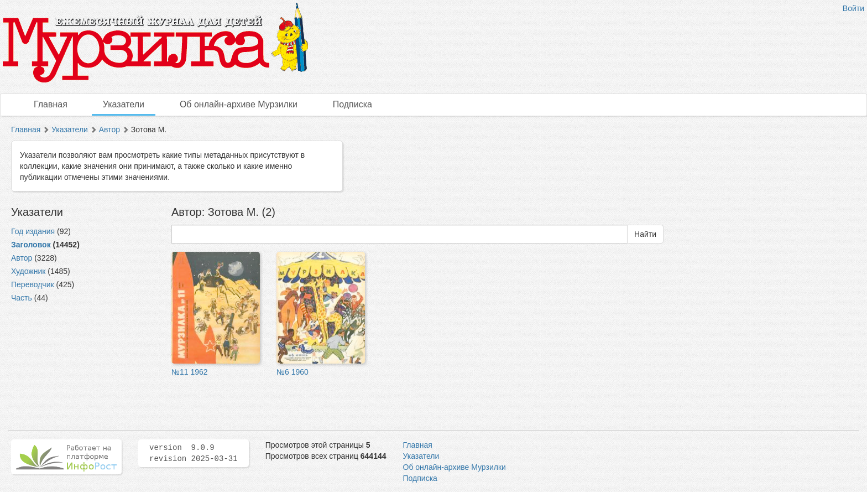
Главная (50, 104)
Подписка (352, 104)
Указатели (123, 104)
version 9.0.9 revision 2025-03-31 (193, 453)
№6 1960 (292, 371)
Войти (853, 8)
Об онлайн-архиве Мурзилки (238, 104)
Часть (21, 297)
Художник (28, 271)
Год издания (33, 231)
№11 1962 (189, 371)
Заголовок (31, 244)
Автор (109, 129)
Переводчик (32, 284)
